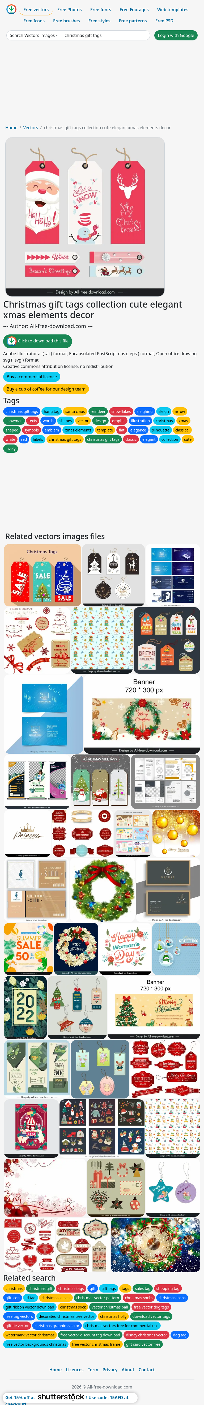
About (128, 1370)
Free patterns (133, 21)
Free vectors (36, 9)
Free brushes (66, 21)
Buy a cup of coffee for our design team (46, 389)
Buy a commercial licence (32, 377)
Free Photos (69, 9)
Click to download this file (38, 341)
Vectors (30, 128)
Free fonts (100, 9)
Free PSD (164, 21)
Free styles (99, 21)
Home (11, 128)
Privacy (110, 1370)
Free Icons (34, 21)
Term (93, 1370)
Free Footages (134, 9)
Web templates (172, 9)
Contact (147, 1370)
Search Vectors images (32, 35)
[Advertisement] (102, 84)
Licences (74, 1370)
